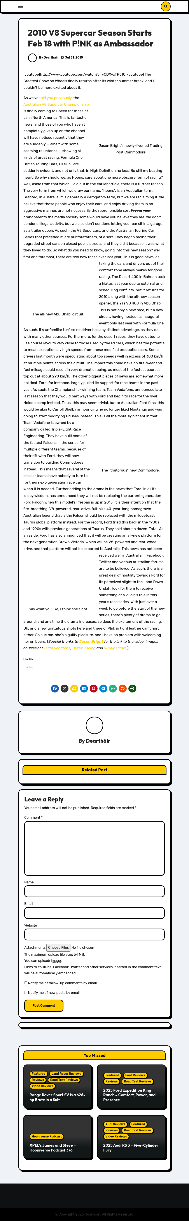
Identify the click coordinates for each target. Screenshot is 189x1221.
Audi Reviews (115, 1124)
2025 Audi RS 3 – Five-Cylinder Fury (130, 1148)
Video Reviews (42, 1086)
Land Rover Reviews (66, 1074)
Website (30, 925)
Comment (33, 818)
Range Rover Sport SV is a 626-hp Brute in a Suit (57, 1097)
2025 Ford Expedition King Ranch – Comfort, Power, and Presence (129, 1095)
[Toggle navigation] (20, 6)
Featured (39, 1074)
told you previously (55, 98)
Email (28, 904)
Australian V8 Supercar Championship (56, 104)
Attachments (35, 948)
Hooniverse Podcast (47, 1137)
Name (29, 882)
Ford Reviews (135, 1075)
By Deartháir (43, 57)
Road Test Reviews (64, 1080)
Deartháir (98, 741)
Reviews (38, 1080)
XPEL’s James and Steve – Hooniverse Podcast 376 (53, 1148)
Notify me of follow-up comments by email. (63, 983)
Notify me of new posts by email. (54, 993)
